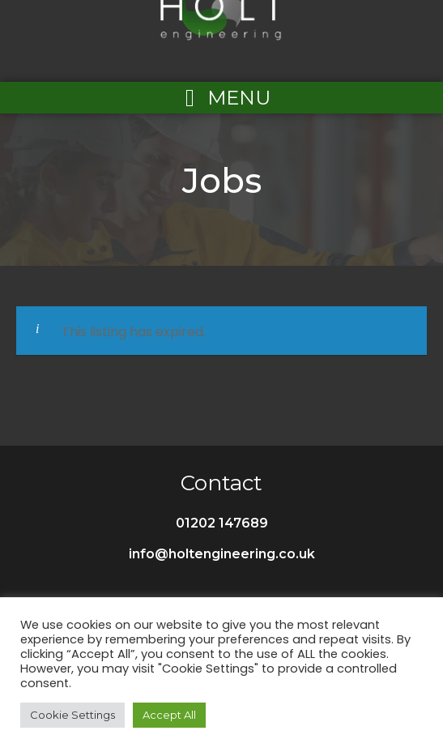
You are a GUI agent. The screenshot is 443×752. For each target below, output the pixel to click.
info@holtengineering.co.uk (222, 554)
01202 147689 (222, 523)
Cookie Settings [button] (72, 714)
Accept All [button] (169, 714)
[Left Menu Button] (221, 97)
